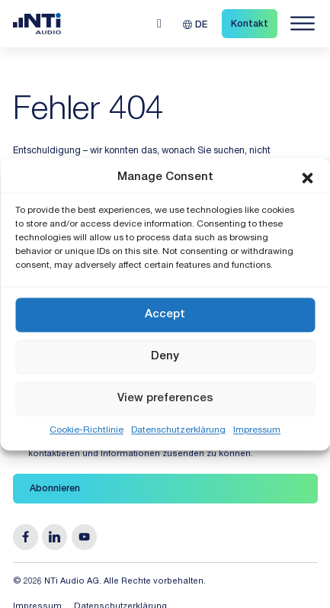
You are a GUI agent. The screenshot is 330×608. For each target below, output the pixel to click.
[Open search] (159, 23)
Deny (165, 356)
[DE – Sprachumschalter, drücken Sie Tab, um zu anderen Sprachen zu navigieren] (195, 23)
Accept (165, 314)
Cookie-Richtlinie (86, 430)
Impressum (256, 430)
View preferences (165, 398)
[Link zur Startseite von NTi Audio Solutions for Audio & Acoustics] (37, 24)
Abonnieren (55, 489)
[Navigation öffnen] (302, 23)
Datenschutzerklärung (178, 430)
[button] (307, 177)
